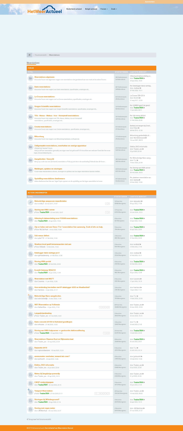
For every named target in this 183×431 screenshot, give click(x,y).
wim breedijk (43, 298)
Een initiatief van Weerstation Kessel (59, 428)
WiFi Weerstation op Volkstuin (47, 305)
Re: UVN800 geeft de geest (140, 105)
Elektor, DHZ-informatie (138, 147)
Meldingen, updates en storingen (48, 169)
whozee (41, 324)
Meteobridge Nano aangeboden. (47, 296)
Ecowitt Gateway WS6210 (45, 270)
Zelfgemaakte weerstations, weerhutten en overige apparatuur (60, 146)
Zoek (114, 9)
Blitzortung (39, 136)
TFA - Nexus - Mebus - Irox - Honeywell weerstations (56, 116)
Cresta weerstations (42, 127)
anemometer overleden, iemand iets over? (52, 356)
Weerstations (33, 62)
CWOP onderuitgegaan (43, 382)
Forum (104, 9)
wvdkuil (136, 244)
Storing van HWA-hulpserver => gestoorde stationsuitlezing (59, 330)
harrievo (41, 290)
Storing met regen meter (44, 408)
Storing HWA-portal (42, 261)
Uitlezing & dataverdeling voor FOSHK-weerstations (55, 218)
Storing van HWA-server (44, 210)
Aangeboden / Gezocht (44, 159)
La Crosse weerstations (44, 97)
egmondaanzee (44, 350)
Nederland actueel (74, 9)
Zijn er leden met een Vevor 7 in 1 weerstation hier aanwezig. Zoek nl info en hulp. (68, 227)
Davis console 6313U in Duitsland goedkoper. (53, 322)
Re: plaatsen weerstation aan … (141, 177)
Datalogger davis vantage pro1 (47, 253)
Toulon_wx (138, 149)
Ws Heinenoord (139, 138)
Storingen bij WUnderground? (46, 399)
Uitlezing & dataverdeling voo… (141, 76)
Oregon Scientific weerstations (47, 106)
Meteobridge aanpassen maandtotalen (50, 201)
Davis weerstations (42, 87)
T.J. (135, 160)
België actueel (91, 9)
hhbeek (42, 247)
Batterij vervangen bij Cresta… (141, 126)
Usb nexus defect (41, 236)
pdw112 (41, 238)
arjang (136, 180)
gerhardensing (43, 255)
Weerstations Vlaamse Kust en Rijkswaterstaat (53, 339)
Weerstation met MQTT (44, 279)
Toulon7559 (138, 78)
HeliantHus (42, 307)
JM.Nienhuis (42, 411)
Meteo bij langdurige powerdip (47, 374)
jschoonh (41, 359)
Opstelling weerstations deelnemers (49, 179)
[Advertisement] (91, 34)
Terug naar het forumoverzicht (39, 419)
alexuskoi (137, 201)
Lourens (41, 281)
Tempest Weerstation (43, 391)
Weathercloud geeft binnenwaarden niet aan (52, 244)
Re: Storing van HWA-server (140, 168)
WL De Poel (44, 229)
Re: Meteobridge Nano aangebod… (142, 158)
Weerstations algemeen (44, 77)
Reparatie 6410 (40, 348)
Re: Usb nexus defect (138, 115)
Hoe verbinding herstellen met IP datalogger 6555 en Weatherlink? (62, 287)
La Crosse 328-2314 (137, 96)
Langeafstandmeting (42, 313)
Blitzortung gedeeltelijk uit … (140, 135)
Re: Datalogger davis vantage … (141, 86)
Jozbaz (136, 88)
